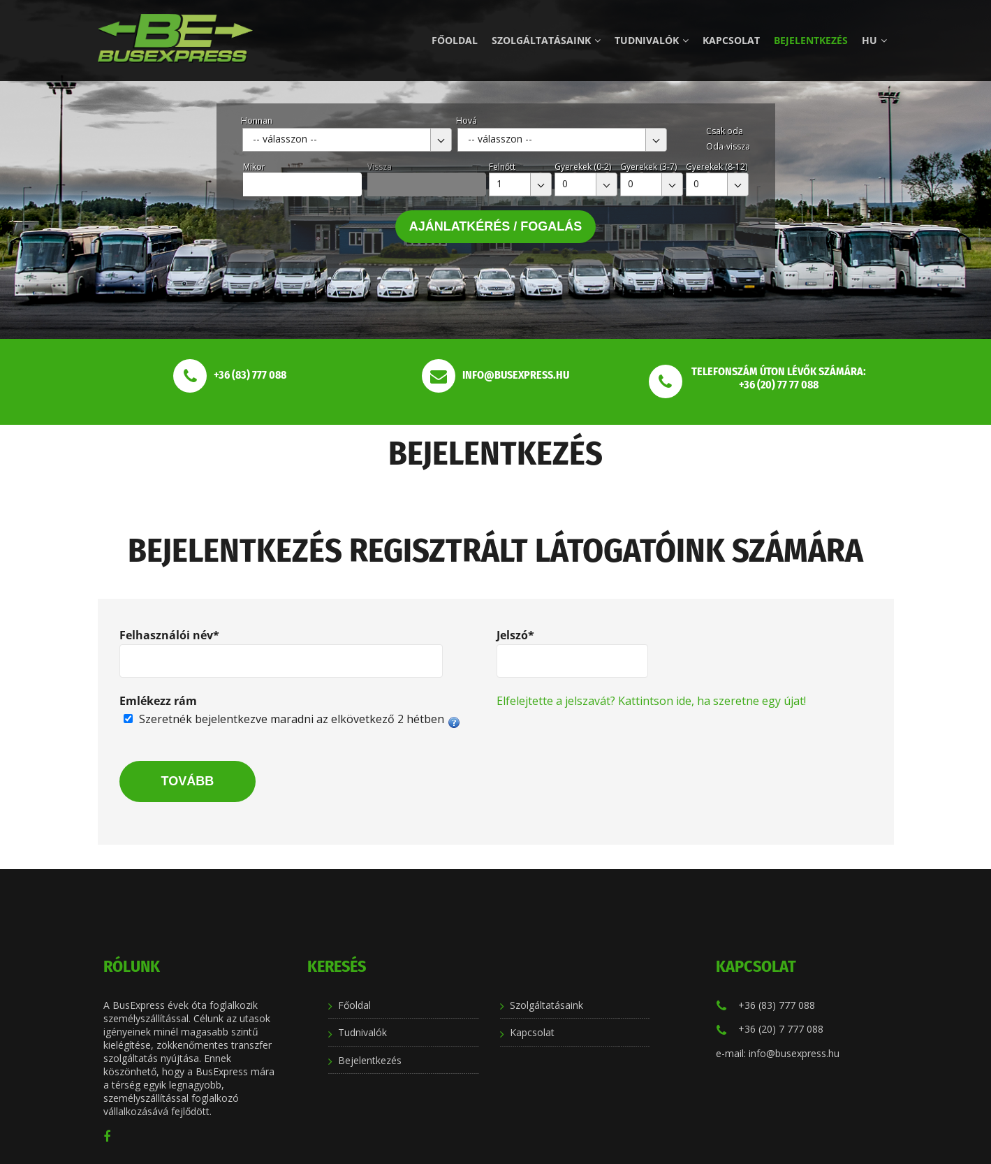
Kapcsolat (731, 40)
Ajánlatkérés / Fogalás (495, 226)
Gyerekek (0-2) (583, 167)
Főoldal (455, 40)
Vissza (379, 167)
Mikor (254, 167)
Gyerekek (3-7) (648, 167)
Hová (466, 120)
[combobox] (347, 139)
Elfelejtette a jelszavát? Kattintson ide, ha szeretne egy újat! (651, 700)
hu (874, 40)
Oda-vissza (728, 146)
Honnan (256, 120)
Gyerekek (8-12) (716, 167)
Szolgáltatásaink (546, 40)
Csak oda (724, 131)
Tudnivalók (652, 40)
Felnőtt (502, 167)
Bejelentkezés (811, 40)
